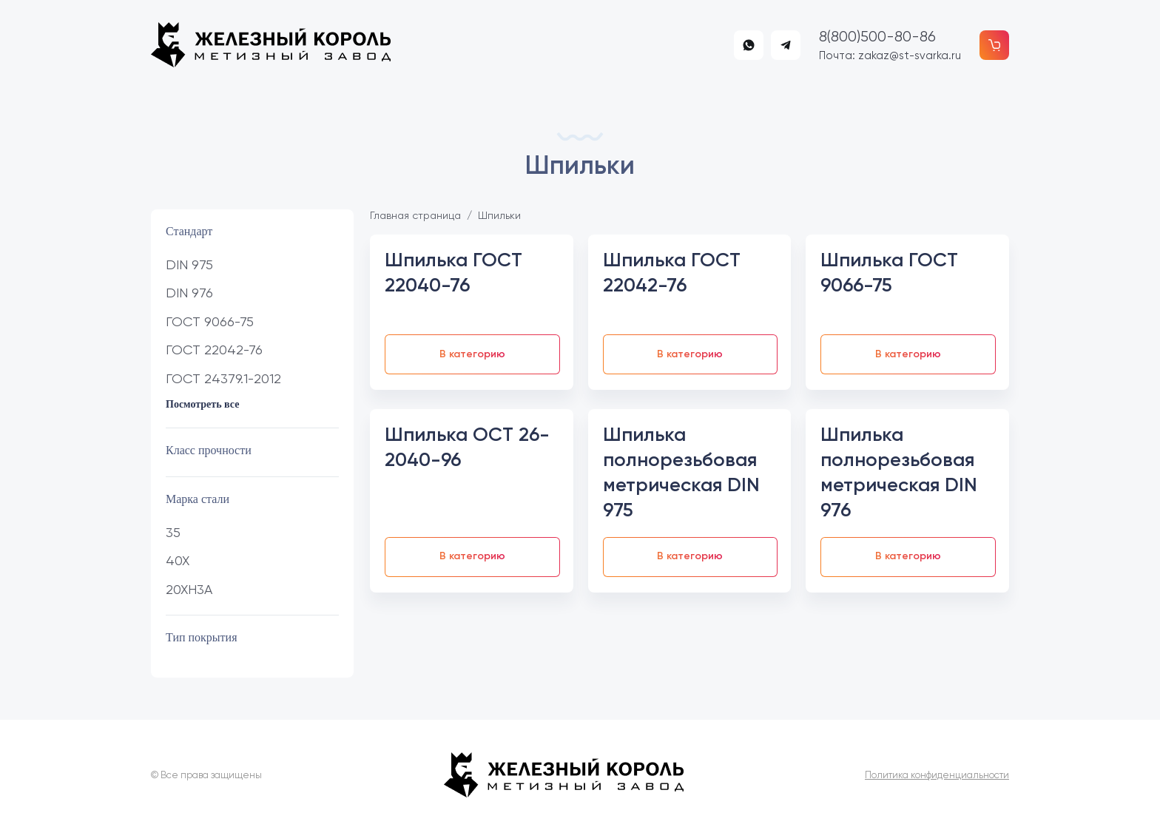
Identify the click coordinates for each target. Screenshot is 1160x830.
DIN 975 (189, 264)
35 (173, 532)
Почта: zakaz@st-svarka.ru (890, 55)
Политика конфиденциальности (937, 774)
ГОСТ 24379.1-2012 (223, 378)
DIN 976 (189, 292)
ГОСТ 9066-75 (210, 321)
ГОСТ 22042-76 (214, 349)
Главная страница (415, 215)
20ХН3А (189, 589)
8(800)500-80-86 (877, 36)
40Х (177, 560)
